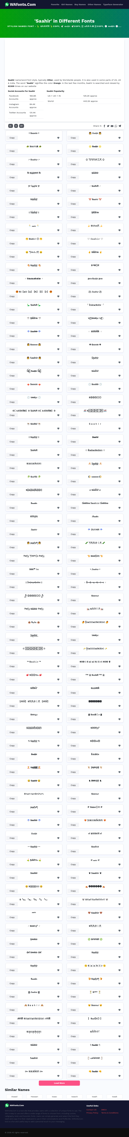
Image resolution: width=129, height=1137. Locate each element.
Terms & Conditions (109, 1113)
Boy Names (80, 4)
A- (11, 126)
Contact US (91, 1110)
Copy (12, 138)
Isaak (114, 1096)
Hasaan (34, 1096)
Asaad (14, 1096)
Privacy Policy (92, 1113)
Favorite (55, 4)
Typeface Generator (113, 4)
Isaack (74, 1096)
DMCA (104, 1110)
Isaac (54, 1096)
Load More (59, 1083)
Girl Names (66, 4)
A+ (21, 126)
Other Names (94, 4)
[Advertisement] (64, 59)
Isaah (94, 1096)
